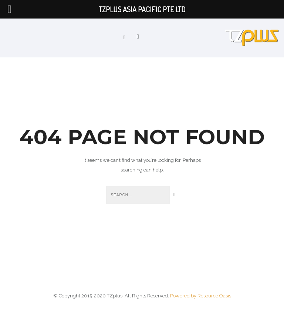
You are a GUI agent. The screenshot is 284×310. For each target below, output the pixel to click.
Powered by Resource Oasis (200, 296)
